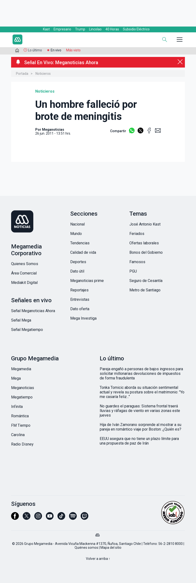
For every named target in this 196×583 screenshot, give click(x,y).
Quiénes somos (86, 547)
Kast (46, 29)
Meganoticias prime (87, 280)
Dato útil (77, 271)
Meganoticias (22, 387)
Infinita (17, 406)
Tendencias (80, 243)
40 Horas (112, 29)
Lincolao (95, 29)
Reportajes (79, 290)
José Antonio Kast (145, 224)
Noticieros (43, 73)
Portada (22, 73)
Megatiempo (22, 397)
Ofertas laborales (144, 243)
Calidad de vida (83, 252)
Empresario (62, 29)
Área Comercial (24, 273)
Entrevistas (79, 299)
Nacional (77, 224)
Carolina (18, 434)
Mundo (76, 233)
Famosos (137, 262)
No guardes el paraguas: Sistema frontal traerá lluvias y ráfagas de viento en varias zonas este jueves (140, 411)
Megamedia (21, 369)
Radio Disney (22, 444)
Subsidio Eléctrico (136, 29)
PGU (133, 271)
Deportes (78, 262)
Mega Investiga (83, 318)
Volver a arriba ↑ (98, 559)
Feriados (136, 233)
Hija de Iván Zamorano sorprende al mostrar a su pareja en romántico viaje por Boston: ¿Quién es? (140, 427)
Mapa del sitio (110, 547)
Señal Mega (21, 320)
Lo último (35, 50)
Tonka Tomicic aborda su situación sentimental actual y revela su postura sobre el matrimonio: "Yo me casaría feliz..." (142, 392)
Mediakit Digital (24, 282)
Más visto (73, 50)
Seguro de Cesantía (145, 280)
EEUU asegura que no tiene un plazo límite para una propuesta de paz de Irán (139, 441)
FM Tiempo (20, 425)
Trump (80, 29)
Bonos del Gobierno (146, 252)
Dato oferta (79, 309)
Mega (16, 378)
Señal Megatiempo (27, 329)
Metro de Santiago (145, 290)
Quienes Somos (24, 263)
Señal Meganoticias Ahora (33, 311)
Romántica (20, 416)
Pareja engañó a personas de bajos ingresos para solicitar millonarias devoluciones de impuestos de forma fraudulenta (141, 373)
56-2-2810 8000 (170, 544)
